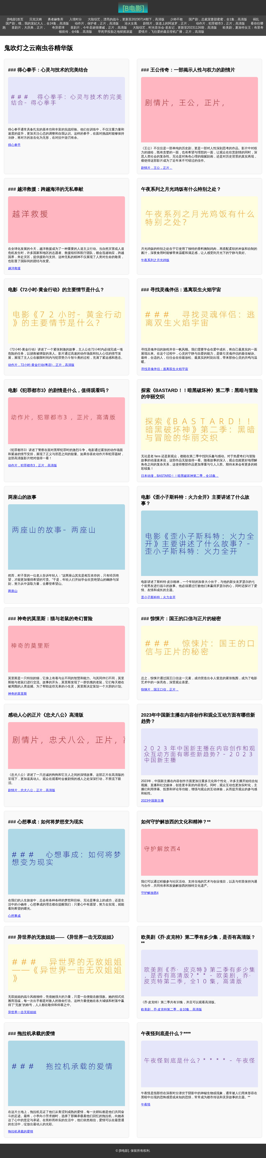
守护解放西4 (150, 893)
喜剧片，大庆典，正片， (29, 27)
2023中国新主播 (152, 800)
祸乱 (256, 19)
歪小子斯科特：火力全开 (158, 597)
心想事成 (14, 915)
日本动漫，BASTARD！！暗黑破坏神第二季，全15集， (180, 475)
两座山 (12, 591)
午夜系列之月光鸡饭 (155, 260)
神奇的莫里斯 (17, 693)
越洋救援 (14, 268)
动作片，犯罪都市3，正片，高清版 (220, 23)
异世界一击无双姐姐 (22, 1012)
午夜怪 (145, 1104)
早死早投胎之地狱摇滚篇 (115, 31)
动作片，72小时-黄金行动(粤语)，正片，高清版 (41, 365)
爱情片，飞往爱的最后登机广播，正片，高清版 (171, 31)
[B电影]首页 (15, 19)
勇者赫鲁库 (55, 19)
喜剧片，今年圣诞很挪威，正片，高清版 (98, 27)
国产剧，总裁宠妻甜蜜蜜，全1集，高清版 (218, 19)
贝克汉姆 (35, 19)
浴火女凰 (131, 23)
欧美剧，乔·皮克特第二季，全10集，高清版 (171, 1009)
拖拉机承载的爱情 (20, 1131)
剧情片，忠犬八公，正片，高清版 (31, 790)
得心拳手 (14, 145)
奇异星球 (58, 27)
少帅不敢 (176, 19)
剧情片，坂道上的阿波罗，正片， (166, 23)
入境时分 (75, 19)
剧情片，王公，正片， (156, 167)
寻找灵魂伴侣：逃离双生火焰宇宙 (164, 369)
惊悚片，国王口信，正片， (160, 689)
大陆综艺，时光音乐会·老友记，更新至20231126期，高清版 (175, 27)
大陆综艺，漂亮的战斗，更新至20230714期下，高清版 (126, 19)
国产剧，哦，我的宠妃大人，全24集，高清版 (37, 23)
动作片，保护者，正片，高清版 (97, 23)
